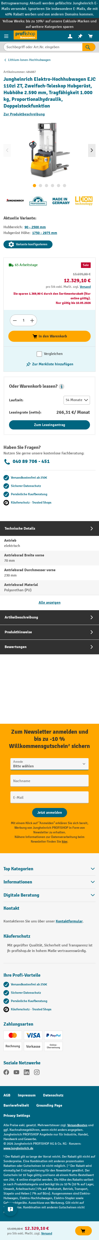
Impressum (27, 1095)
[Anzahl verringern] (14, 320)
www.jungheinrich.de (18, 1148)
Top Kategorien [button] (49, 869)
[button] (61, 386)
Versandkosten (77, 1125)
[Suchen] (89, 47)
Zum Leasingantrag (49, 425)
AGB (6, 1095)
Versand (85, 287)
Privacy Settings (16, 1115)
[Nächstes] (92, 150)
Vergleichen (53, 354)
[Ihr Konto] (70, 36)
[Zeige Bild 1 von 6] (34, 185)
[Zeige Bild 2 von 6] (40, 185)
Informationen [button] (49, 882)
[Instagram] (37, 1073)
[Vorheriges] (7, 150)
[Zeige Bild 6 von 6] (64, 185)
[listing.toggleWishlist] (49, 364)
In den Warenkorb (49, 336)
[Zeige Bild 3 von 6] (46, 185)
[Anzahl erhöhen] (32, 320)
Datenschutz (53, 1095)
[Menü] (7, 36)
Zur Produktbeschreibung (24, 114)
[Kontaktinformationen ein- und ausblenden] (10, 1209)
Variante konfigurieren (28, 244)
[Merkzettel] (80, 36)
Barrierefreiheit (16, 1105)
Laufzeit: (16, 400)
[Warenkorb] (90, 36)
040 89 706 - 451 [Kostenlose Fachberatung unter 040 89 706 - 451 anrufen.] (26, 461)
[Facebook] (6, 1073)
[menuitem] (70, 36)
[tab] (49, 565)
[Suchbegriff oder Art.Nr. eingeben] (42, 47)
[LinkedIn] (26, 1073)
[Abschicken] (49, 812)
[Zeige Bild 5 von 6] (58, 185)
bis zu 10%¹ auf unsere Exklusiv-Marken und (61, 21)
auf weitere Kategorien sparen (50, 27)
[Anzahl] (23, 320)
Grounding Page (49, 1105)
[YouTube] (16, 1073)
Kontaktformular (69, 921)
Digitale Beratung (21, 895)
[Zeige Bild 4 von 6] (52, 185)
